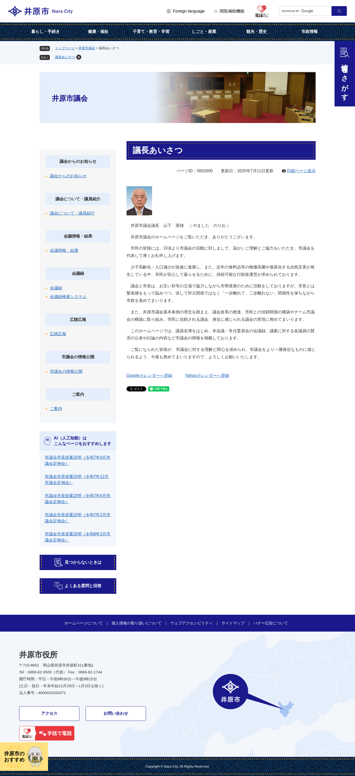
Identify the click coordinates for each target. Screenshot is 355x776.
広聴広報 (78, 319)
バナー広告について (271, 623)
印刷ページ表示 (301, 171)
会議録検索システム (68, 296)
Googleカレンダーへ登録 (150, 375)
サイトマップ (233, 623)
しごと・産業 (204, 31)
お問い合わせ (116, 713)
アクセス (49, 713)
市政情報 (309, 31)
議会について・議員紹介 (77, 199)
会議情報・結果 (78, 236)
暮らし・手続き (45, 31)
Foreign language (189, 11)
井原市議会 (86, 48)
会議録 (78, 273)
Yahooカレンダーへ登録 (207, 375)
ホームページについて (83, 623)
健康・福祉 (98, 31)
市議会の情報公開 (78, 357)
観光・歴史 (256, 31)
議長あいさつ (65, 57)
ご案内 (78, 394)
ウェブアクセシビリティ (191, 623)
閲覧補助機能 (232, 11)
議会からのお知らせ (78, 161)
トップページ (65, 48)
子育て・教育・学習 (151, 31)
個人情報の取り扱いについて (137, 623)
